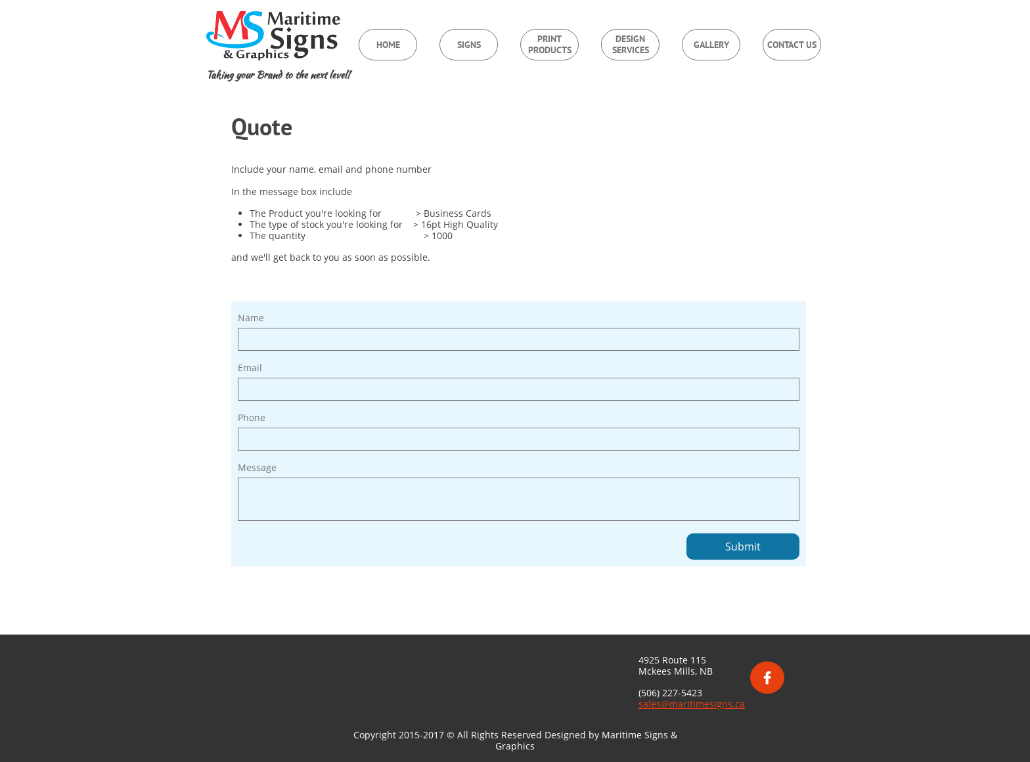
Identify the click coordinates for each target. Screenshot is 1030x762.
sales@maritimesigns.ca (691, 704)
